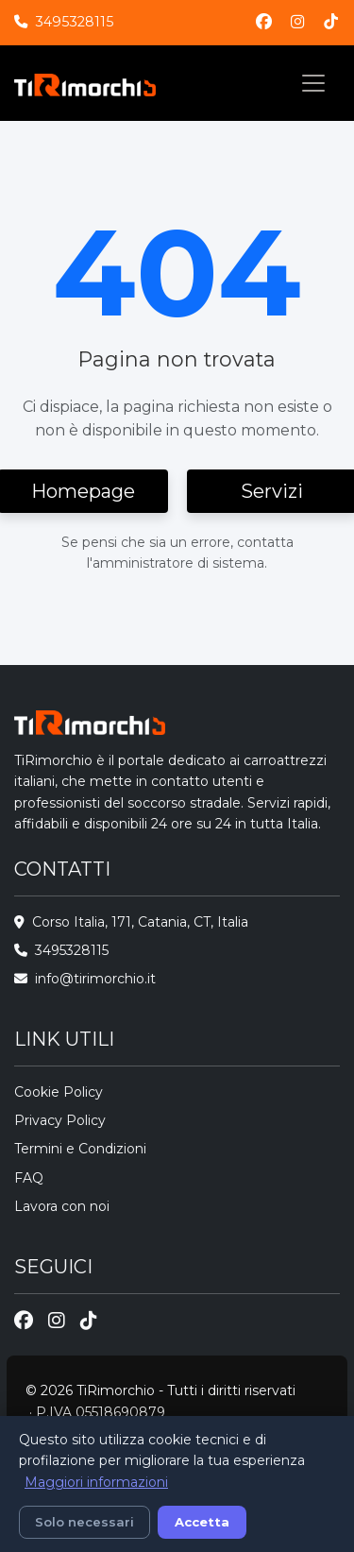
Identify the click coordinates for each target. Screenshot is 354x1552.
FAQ (28, 1177)
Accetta (202, 1521)
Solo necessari (84, 1521)
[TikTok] (331, 22)
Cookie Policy (58, 1091)
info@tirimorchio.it (95, 978)
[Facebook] (264, 22)
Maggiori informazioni (96, 1482)
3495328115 (74, 21)
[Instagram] (298, 22)
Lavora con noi (62, 1206)
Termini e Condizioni (80, 1148)
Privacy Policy (60, 1120)
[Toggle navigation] (313, 83)
